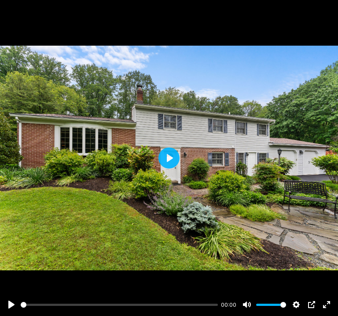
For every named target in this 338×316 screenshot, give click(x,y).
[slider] (119, 305)
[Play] (11, 305)
